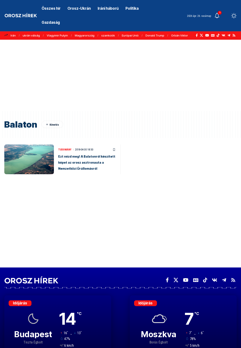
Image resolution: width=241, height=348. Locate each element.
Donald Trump (155, 35)
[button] (226, 16)
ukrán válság (31, 35)
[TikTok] (218, 35)
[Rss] (234, 35)
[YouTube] (207, 35)
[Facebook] (197, 35)
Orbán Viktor (179, 35)
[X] (201, 35)
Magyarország (84, 35)
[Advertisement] (120, 77)
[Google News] (213, 35)
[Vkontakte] (223, 35)
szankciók (108, 35)
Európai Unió (130, 35)
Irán (13, 35)
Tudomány (65, 146)
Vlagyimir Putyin (57, 35)
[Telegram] (228, 35)
